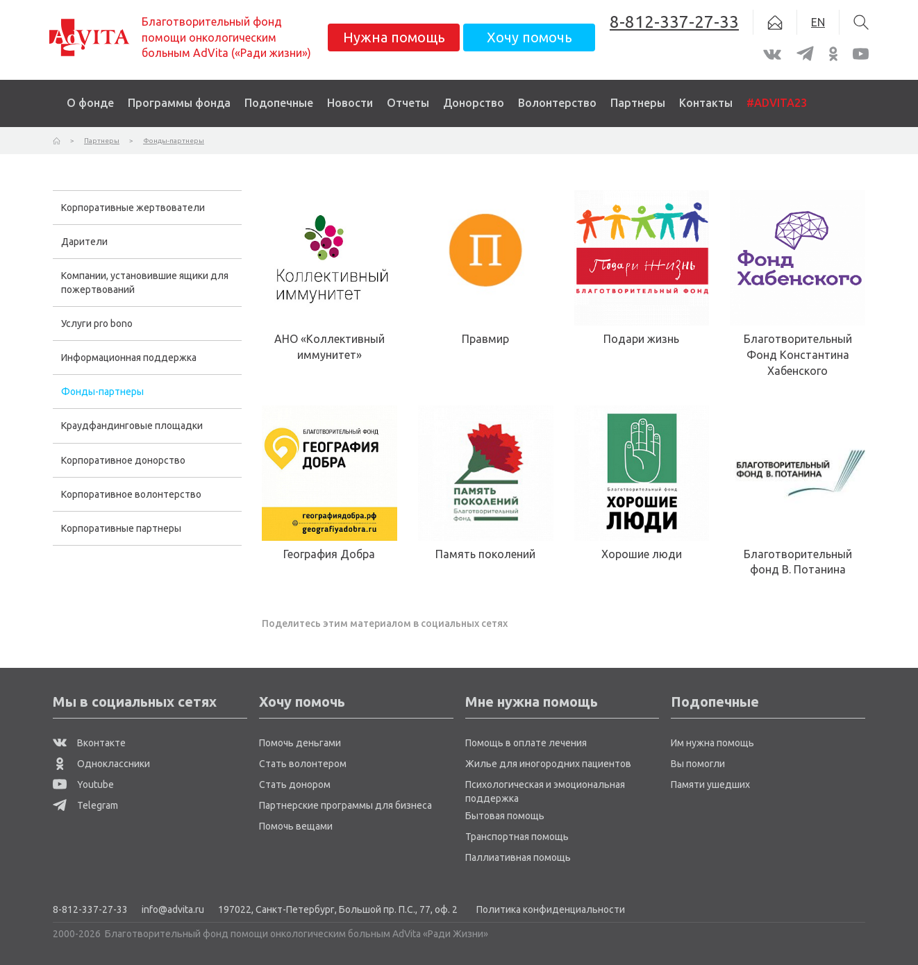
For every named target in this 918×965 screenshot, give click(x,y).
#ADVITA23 (776, 102)
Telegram (85, 805)
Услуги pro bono (97, 323)
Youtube (83, 784)
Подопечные (278, 102)
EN (818, 22)
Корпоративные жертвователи (133, 207)
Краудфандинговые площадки (132, 425)
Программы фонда (179, 102)
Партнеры (637, 102)
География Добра (329, 554)
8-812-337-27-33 (90, 909)
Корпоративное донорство (123, 460)
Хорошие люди (641, 554)
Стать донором (295, 784)
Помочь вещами (296, 826)
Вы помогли (698, 763)
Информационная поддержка (129, 357)
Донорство (473, 102)
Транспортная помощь (517, 836)
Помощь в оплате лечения (526, 742)
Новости (350, 102)
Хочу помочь (529, 37)
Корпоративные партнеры (121, 528)
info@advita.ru (173, 909)
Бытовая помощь (504, 815)
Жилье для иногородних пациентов (548, 763)
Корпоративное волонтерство (131, 494)
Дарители (84, 241)
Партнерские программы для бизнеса (345, 805)
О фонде (90, 102)
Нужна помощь (394, 37)
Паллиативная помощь (518, 857)
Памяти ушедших (710, 784)
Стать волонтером (303, 763)
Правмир (485, 339)
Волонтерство (557, 102)
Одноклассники (101, 763)
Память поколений (485, 554)
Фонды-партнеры (102, 391)
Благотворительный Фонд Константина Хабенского (798, 355)
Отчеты (408, 102)
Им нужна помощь (712, 742)
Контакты (706, 102)
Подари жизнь (641, 339)
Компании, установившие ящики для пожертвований (144, 282)
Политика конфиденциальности (550, 909)
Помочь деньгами (300, 742)
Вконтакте (89, 742)
